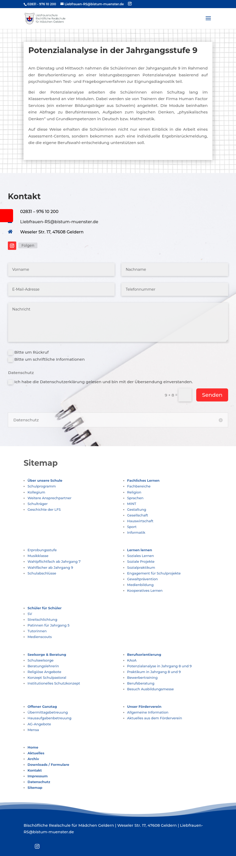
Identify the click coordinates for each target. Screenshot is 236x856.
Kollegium (36, 492)
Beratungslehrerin (43, 666)
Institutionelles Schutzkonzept (53, 683)
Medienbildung (140, 585)
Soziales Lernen (140, 556)
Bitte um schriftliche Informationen (46, 359)
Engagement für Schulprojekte (154, 573)
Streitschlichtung (42, 619)
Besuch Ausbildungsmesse (150, 689)
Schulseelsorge (40, 660)
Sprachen (135, 498)
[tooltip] (6, 215)
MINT (131, 504)
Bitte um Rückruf (28, 352)
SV (29, 614)
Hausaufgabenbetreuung (49, 718)
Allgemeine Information (147, 712)
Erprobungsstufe (42, 550)
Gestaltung (136, 509)
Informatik (136, 532)
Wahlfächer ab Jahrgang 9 (50, 567)
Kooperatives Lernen (144, 590)
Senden (212, 395)
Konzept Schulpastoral (46, 677)
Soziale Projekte (141, 561)
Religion (134, 492)
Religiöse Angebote (44, 672)
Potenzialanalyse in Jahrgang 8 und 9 (159, 666)
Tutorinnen (37, 631)
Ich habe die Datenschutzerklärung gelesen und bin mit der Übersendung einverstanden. (100, 381)
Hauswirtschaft (140, 521)
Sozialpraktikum (141, 567)
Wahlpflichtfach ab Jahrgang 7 (54, 561)
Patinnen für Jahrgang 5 (48, 625)
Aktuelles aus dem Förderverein (154, 718)
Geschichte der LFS (44, 509)
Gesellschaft (137, 515)
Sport (132, 527)
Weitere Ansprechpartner (49, 498)
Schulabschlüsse (41, 573)
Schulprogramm (41, 486)
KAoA (132, 660)
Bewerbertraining (142, 677)
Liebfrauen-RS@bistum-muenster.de (59, 221)
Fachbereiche (139, 486)
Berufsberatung (140, 683)
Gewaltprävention (142, 579)
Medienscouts (39, 637)
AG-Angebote (39, 724)
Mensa (33, 730)
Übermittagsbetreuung (47, 712)
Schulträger (37, 504)
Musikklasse (37, 556)
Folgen (27, 245)
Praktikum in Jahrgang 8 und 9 (154, 672)
